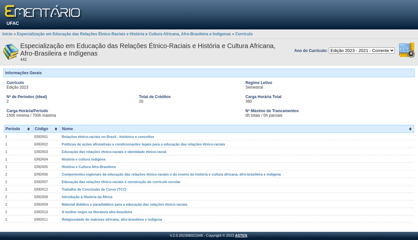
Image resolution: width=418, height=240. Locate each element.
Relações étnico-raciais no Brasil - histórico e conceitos (108, 137)
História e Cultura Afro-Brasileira (89, 167)
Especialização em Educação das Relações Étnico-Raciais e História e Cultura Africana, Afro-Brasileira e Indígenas (124, 34)
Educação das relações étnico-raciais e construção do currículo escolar (121, 182)
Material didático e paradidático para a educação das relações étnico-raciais (124, 204)
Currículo (243, 34)
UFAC (13, 23)
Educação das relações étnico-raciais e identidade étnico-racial (114, 152)
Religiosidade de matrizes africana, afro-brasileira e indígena (112, 219)
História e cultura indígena (83, 159)
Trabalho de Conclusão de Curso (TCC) (94, 189)
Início (7, 34)
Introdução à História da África (87, 197)
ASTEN (241, 235)
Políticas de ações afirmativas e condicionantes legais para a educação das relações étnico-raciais (143, 144)
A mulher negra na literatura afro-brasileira (97, 212)
